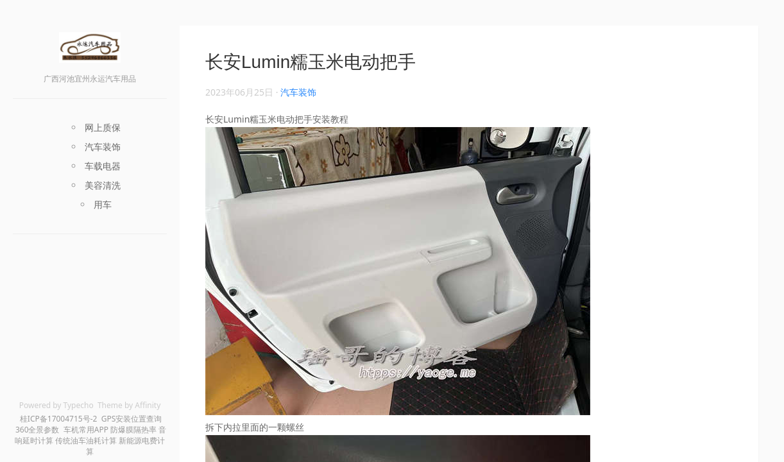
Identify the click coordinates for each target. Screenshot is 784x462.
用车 (103, 204)
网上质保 (103, 127)
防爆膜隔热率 (133, 429)
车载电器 (103, 166)
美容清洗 (103, 185)
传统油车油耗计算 (86, 440)
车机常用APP (86, 429)
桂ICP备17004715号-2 (59, 418)
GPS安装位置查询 (131, 418)
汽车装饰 (103, 147)
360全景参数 (37, 429)
